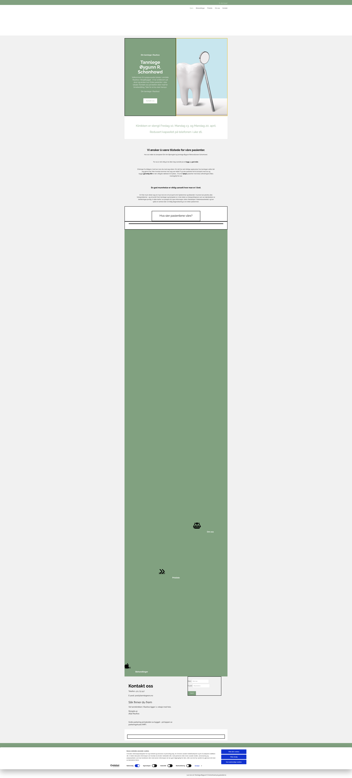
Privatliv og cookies (207, 753)
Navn (189, 681)
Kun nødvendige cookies (234, 770)
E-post (190, 686)
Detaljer (197, 774)
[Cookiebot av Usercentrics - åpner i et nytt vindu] (115, 774)
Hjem (191, 8)
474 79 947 (223, 3)
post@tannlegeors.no (144, 695)
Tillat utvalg (233, 765)
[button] (150, 100)
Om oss (217, 8)
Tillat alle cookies (233, 760)
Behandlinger (200, 8)
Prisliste (209, 8)
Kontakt (225, 8)
